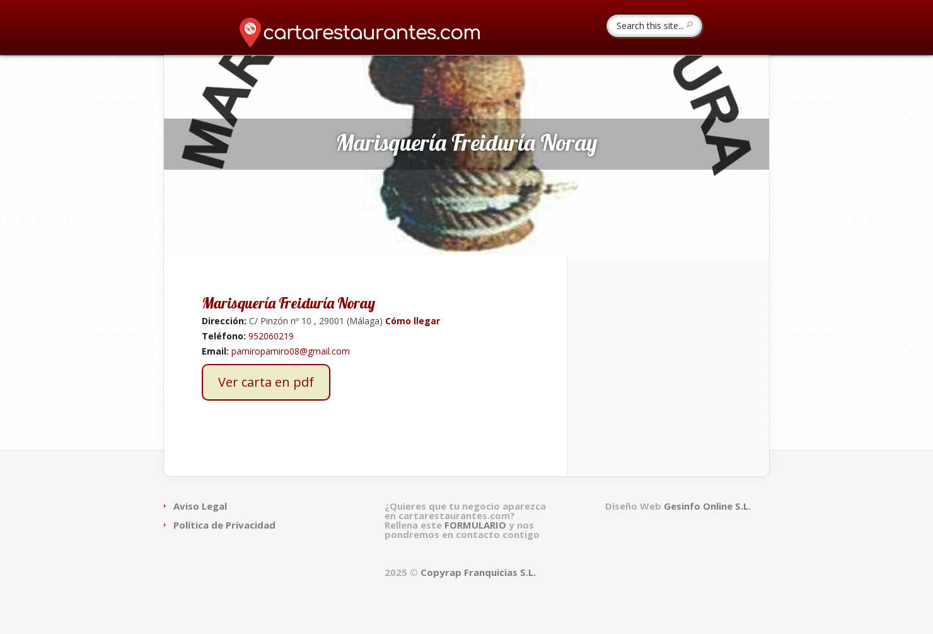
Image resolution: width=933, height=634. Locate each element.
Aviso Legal (200, 506)
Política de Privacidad (224, 525)
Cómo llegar (411, 321)
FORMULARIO (476, 525)
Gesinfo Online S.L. (707, 506)
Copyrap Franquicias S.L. (478, 572)
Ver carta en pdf (266, 381)
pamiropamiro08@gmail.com (290, 351)
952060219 (271, 336)
